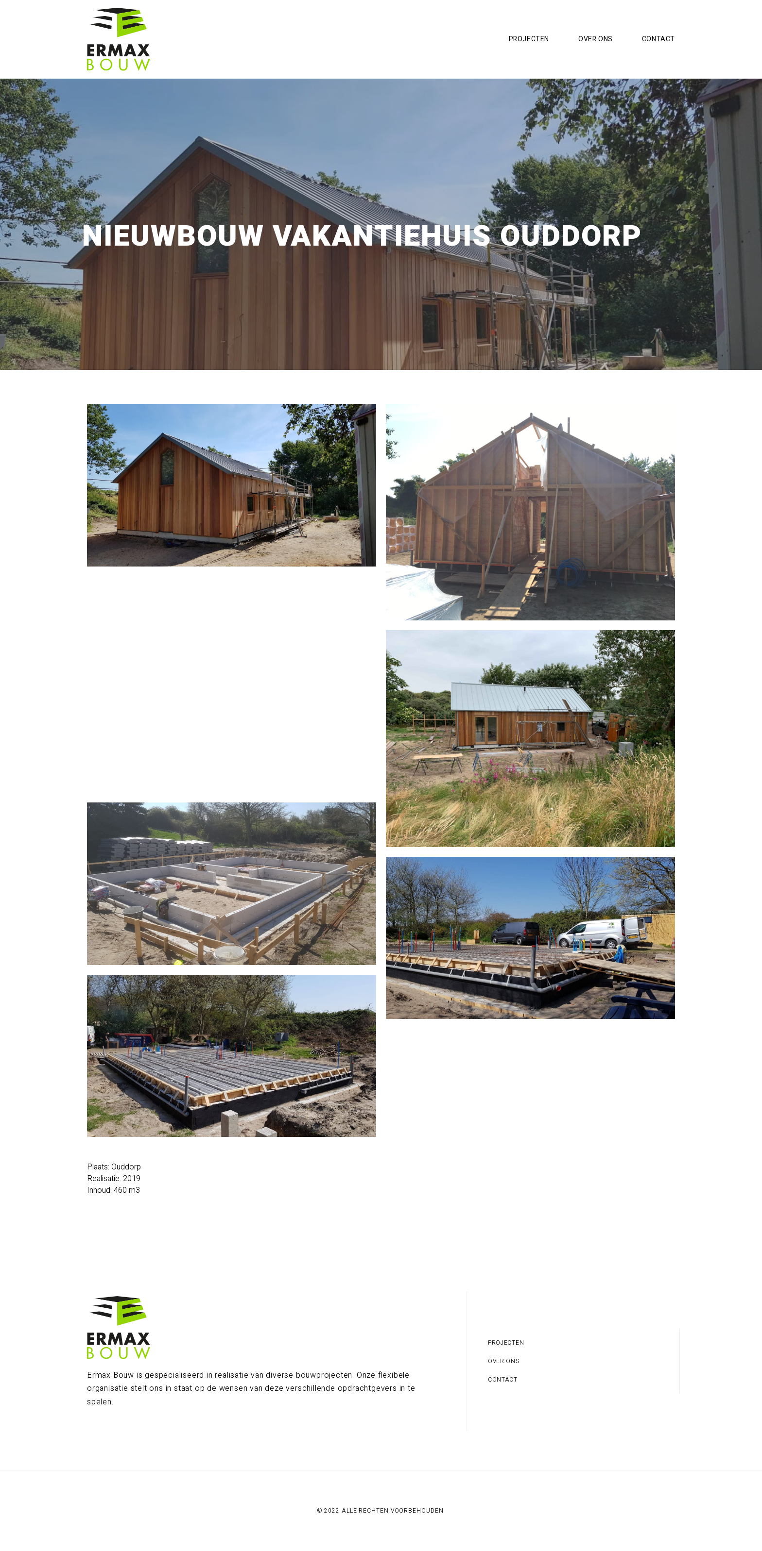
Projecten (529, 39)
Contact (658, 39)
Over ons (595, 39)
